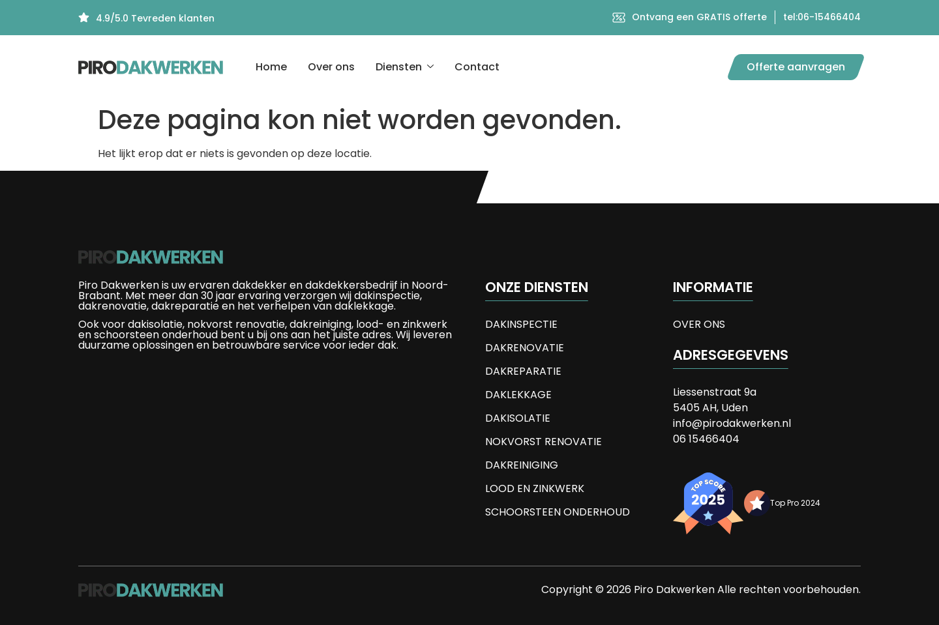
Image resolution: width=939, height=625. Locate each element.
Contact (477, 66)
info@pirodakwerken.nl (732, 423)
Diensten (405, 66)
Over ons (331, 66)
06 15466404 (706, 438)
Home (271, 66)
